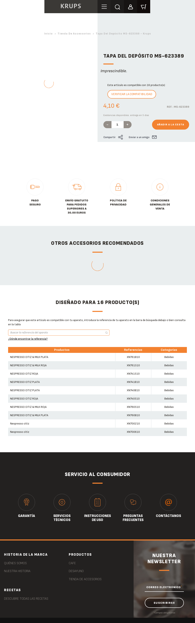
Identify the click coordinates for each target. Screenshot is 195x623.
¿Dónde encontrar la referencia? (28, 339)
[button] (130, 6)
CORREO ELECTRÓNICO (164, 587)
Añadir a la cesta (170, 124)
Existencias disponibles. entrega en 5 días (126, 115)
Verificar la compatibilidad (131, 94)
